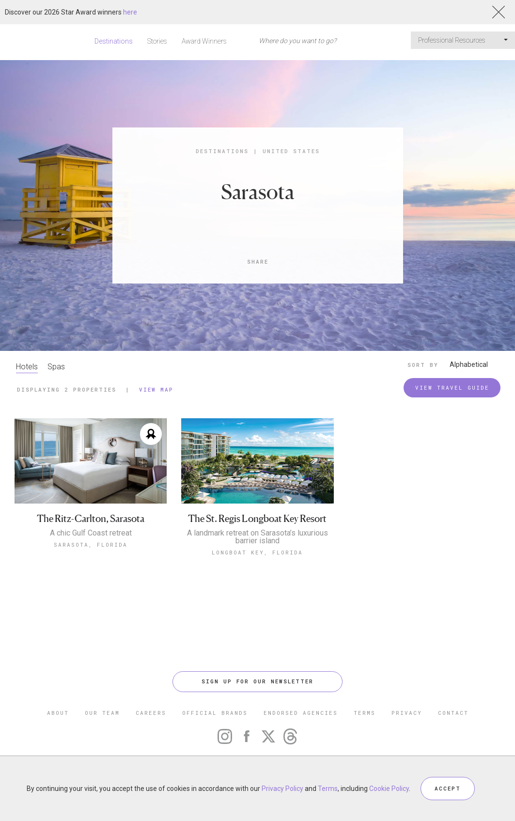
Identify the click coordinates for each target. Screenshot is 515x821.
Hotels (27, 366)
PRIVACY (406, 712)
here (130, 12)
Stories (157, 41)
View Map (156, 389)
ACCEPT (448, 788)
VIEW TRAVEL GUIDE (452, 387)
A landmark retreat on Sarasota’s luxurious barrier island (257, 537)
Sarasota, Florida (90, 544)
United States (291, 151)
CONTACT (453, 712)
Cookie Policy (389, 788)
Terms (328, 788)
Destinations (113, 41)
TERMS (364, 712)
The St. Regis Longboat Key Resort (257, 518)
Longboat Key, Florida (257, 552)
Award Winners (204, 41)
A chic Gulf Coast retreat (91, 533)
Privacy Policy (282, 788)
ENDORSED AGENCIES (301, 712)
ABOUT (58, 712)
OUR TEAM (102, 712)
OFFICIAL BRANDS (215, 712)
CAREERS (151, 712)
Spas (56, 366)
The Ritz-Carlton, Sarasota (90, 518)
